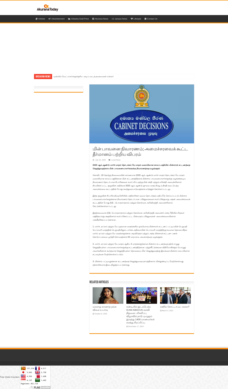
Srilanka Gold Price (78, 19)
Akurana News (100, 19)
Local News (115, 160)
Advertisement (57, 19)
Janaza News (119, 19)
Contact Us (151, 19)
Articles (40, 19)
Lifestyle (136, 19)
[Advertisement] (114, 47)
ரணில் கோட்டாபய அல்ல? (174, 306)
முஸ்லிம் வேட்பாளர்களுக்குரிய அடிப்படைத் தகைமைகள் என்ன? (83, 76)
